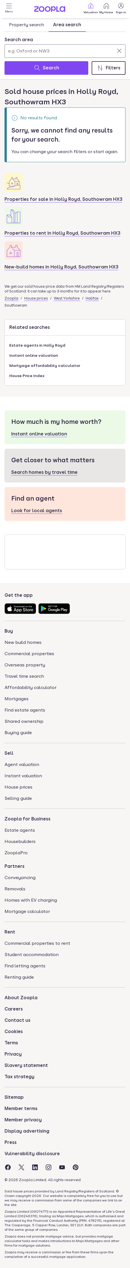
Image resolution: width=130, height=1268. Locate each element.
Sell (9, 753)
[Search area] (65, 51)
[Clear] (119, 51)
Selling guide (18, 798)
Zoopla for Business (27, 819)
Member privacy (23, 1119)
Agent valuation (22, 764)
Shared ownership (24, 721)
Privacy (13, 1054)
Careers (14, 1009)
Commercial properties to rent (37, 943)
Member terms (21, 1108)
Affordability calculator (30, 687)
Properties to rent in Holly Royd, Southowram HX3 (62, 233)
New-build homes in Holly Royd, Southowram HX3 (61, 267)
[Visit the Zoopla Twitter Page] (21, 1167)
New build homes (23, 642)
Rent (10, 932)
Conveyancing (20, 877)
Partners (15, 866)
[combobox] (65, 47)
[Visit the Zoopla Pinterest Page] (75, 1167)
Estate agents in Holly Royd (37, 345)
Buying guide (18, 732)
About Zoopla (21, 997)
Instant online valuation (33, 355)
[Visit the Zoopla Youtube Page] (62, 1167)
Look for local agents (36, 510)
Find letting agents (25, 965)
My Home (106, 8)
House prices (36, 298)
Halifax (92, 298)
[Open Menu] (9, 9)
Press (11, 1142)
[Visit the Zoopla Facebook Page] (8, 1167)
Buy (9, 631)
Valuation (90, 8)
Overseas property (25, 665)
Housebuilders (20, 841)
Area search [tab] (67, 24)
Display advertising (27, 1131)
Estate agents (20, 830)
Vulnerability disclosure (32, 1153)
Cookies (14, 1031)
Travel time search (24, 676)
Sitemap (14, 1097)
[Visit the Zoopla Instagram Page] (48, 1167)
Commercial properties (29, 653)
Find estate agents (25, 710)
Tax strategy (19, 1076)
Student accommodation (32, 954)
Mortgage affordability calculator (44, 365)
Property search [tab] (26, 24)
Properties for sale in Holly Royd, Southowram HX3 (63, 199)
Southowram (16, 305)
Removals (15, 888)
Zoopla (11, 298)
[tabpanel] (65, 54)
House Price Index (27, 375)
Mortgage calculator (27, 911)
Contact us (17, 1020)
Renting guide (19, 977)
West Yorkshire (67, 298)
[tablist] (45, 25)
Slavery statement (26, 1065)
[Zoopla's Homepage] (49, 10)
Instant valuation (23, 775)
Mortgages (16, 698)
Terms (11, 1042)
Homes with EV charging (31, 900)
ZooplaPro (16, 852)
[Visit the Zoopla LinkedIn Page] (35, 1167)
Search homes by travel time (44, 472)
